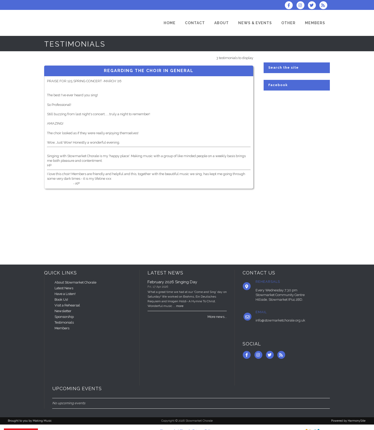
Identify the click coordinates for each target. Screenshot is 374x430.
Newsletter (63, 311)
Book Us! (61, 299)
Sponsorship (64, 317)
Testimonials (64, 322)
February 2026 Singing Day (172, 282)
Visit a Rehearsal (67, 305)
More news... (217, 317)
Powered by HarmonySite (348, 420)
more (179, 306)
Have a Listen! (65, 294)
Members (62, 328)
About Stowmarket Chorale (75, 282)
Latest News (64, 288)
